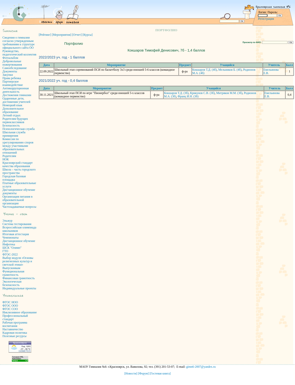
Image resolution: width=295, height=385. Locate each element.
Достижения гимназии (16, 95)
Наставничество (12, 329)
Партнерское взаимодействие (12, 83)
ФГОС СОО (10, 309)
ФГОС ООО (10, 305)
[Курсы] (87, 34)
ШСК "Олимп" (11, 247)
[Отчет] (77, 34)
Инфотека (8, 244)
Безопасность (11, 125)
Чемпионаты (10, 237)
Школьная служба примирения (13, 134)
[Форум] (143, 373)
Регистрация (266, 18)
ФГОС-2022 (10, 254)
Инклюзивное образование (19, 312)
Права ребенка (11, 78)
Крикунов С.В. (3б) (202, 93)
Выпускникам (11, 268)
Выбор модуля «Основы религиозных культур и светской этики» (17, 261)
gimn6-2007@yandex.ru (201, 366)
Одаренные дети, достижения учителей (16, 100)
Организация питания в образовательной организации (17, 200)
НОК (5, 159)
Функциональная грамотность (13, 273)
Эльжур (7, 220)
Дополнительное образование (13, 110)
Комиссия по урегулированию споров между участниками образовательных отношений (17, 145)
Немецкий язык (12, 105)
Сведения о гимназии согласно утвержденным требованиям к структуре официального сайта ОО (18, 42)
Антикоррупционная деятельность (15, 90)
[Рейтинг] (45, 34)
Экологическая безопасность (11, 283)
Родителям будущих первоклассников (15, 120)
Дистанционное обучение (18, 241)
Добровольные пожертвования (12, 63)
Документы (9, 71)
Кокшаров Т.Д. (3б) (176, 93)
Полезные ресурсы (14, 336)
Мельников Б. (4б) (230, 69)
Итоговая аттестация (15, 234)
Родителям (9, 156)
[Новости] (130, 373)
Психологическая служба (18, 128)
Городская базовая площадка (14, 178)
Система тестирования (16, 224)
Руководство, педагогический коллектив (19, 52)
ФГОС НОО (10, 302)
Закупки (7, 74)
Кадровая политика (14, 332)
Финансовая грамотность (18, 278)
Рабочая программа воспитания (14, 324)
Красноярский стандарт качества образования (17, 164)
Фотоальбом (10, 57)
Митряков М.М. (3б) (229, 93)
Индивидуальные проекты (19, 288)
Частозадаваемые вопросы (19, 206)
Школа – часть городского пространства (19, 171)
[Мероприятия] (61, 34)
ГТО (5, 251)
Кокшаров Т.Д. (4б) (204, 69)
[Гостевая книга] (160, 373)
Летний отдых (11, 115)
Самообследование (14, 68)
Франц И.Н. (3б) (188, 96)
